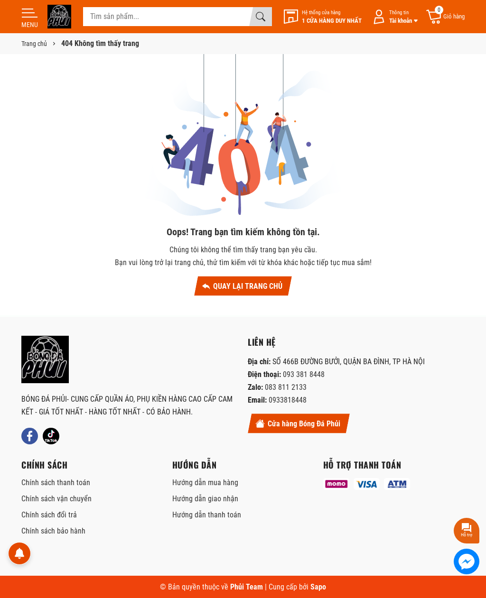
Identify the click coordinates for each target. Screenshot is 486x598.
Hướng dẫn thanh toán (206, 514)
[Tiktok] (51, 436)
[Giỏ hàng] (445, 17)
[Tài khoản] (393, 17)
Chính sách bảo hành (53, 530)
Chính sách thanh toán (55, 482)
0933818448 (288, 400)
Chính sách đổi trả (49, 514)
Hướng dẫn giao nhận (205, 498)
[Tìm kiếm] (260, 16)
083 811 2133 (286, 387)
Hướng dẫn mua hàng (205, 482)
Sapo (318, 586)
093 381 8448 (304, 374)
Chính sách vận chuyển (56, 498)
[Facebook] (29, 436)
